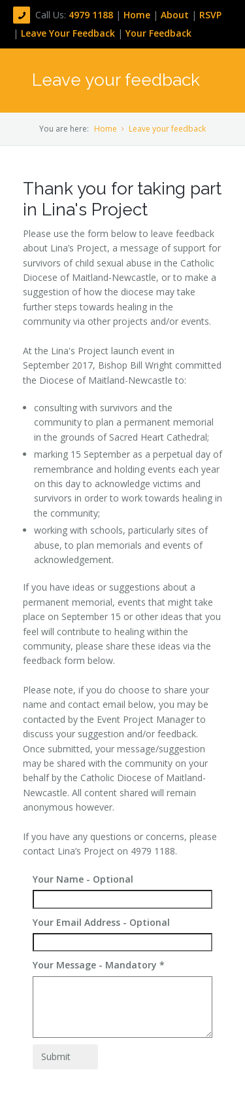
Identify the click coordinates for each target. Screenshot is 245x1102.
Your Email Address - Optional (101, 922)
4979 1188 (92, 15)
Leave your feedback (167, 128)
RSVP (210, 15)
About (176, 15)
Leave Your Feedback (68, 33)
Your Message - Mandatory (99, 965)
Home (138, 15)
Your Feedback (158, 33)
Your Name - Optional (83, 879)
